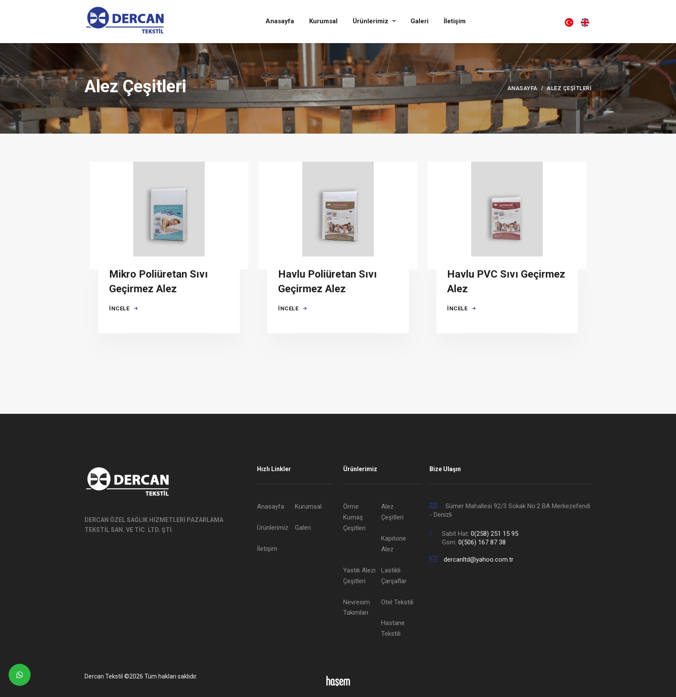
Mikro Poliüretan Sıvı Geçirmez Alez (158, 281)
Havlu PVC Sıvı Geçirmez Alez (506, 281)
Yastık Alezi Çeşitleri (359, 575)
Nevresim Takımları (356, 607)
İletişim (455, 21)
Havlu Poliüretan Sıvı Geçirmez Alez (327, 281)
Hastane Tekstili (393, 628)
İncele (124, 308)
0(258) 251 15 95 (494, 534)
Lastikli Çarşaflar (394, 575)
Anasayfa (280, 21)
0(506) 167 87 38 (482, 542)
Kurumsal (323, 21)
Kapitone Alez (393, 543)
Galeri (419, 21)
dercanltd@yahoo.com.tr (478, 559)
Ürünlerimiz (371, 21)
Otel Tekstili (397, 602)
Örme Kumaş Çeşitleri (354, 517)
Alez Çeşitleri (392, 512)
